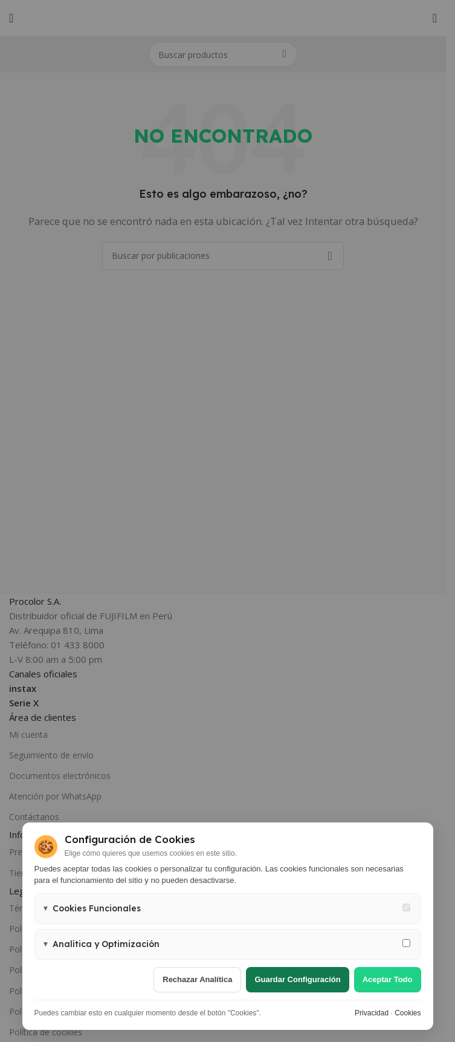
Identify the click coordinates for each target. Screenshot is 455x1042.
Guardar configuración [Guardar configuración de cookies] (297, 979)
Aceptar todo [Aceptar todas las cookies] (388, 979)
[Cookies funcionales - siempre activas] (406, 907)
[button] (227, 908)
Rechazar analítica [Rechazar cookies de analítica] (197, 979)
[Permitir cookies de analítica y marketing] (406, 943)
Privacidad (372, 1013)
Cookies (408, 1013)
